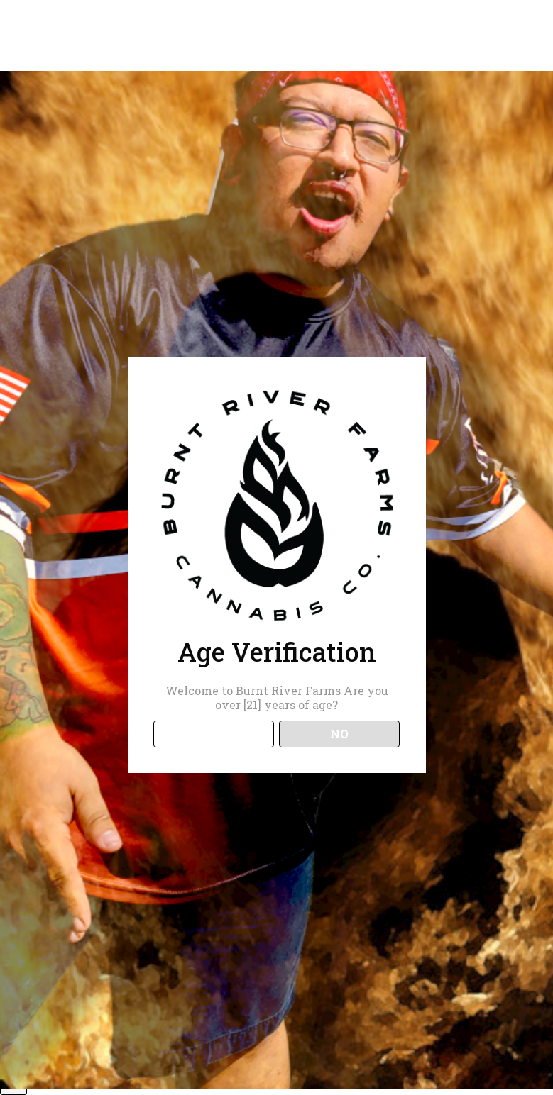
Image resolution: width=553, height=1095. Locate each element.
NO (339, 733)
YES (213, 733)
